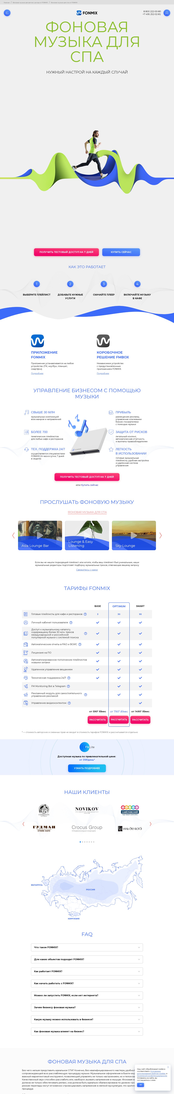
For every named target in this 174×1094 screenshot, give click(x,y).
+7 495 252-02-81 (152, 14)
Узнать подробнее (87, 768)
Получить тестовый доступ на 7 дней (66, 252)
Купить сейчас (121, 252)
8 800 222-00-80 (152, 11)
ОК (140, 1085)
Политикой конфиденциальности (152, 1076)
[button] (80, 842)
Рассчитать (98, 719)
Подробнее (37, 373)
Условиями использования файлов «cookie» (151, 1072)
